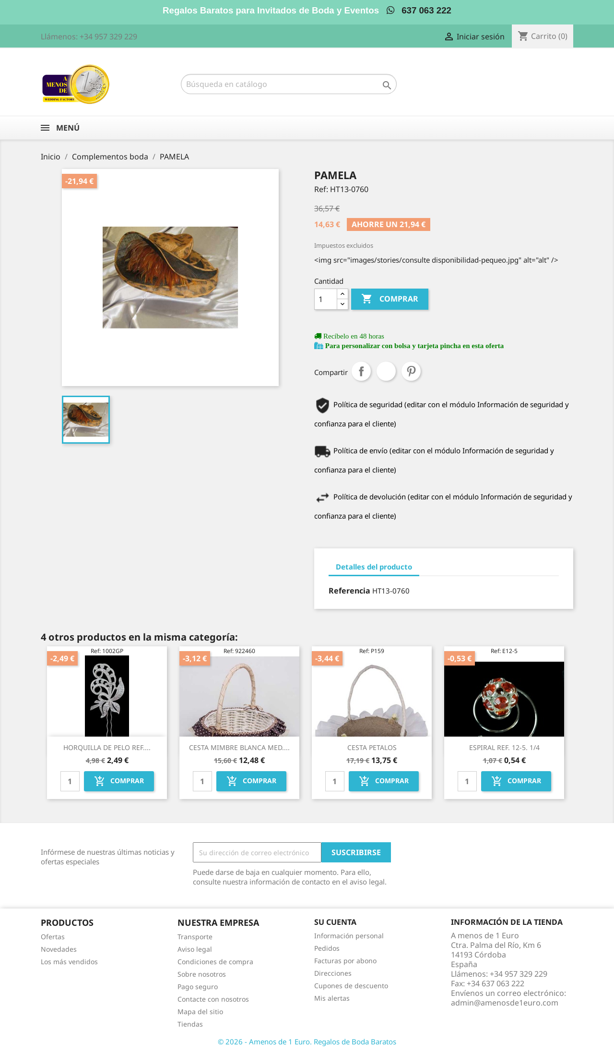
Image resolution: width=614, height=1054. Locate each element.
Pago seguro (197, 986)
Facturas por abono (345, 960)
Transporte (195, 936)
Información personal (349, 935)
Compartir (361, 371)
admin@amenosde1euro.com (504, 1002)
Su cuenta (335, 922)
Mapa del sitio (200, 1011)
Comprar (389, 299)
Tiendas (190, 1024)
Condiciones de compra (215, 961)
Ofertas (53, 936)
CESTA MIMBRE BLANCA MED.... (239, 747)
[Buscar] (289, 84)
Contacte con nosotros (213, 999)
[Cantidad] (325, 299)
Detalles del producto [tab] (374, 566)
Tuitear (386, 371)
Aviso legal (194, 949)
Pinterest (411, 371)
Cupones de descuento (351, 985)
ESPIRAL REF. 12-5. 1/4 (504, 747)
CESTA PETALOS (372, 747)
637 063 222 (419, 10)
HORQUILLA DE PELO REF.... (107, 747)
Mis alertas (332, 998)
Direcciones (333, 973)
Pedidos (327, 948)
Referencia (349, 590)
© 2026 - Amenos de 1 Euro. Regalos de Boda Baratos (307, 1041)
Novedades (59, 949)
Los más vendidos (69, 961)
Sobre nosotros (201, 974)
